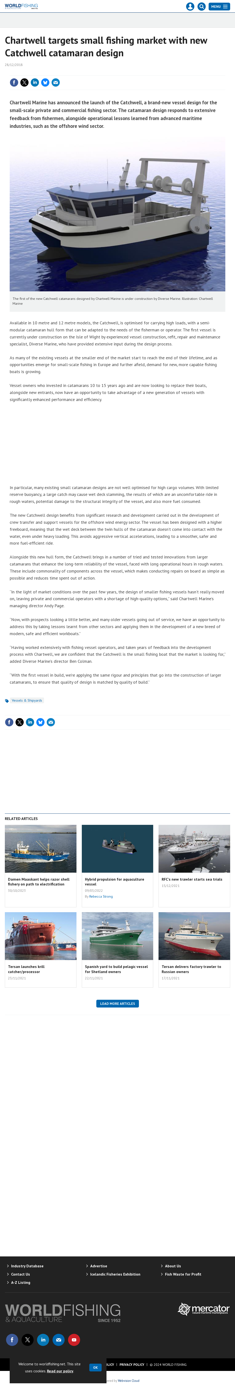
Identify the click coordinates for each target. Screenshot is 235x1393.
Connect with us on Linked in (43, 1340)
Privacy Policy (132, 1364)
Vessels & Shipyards (27, 700)
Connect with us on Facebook (12, 1340)
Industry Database (27, 1265)
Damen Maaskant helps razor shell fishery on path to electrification (38, 881)
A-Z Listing (20, 1282)
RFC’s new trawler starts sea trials (192, 879)
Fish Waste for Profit (183, 1274)
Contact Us (20, 1274)
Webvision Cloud (128, 1381)
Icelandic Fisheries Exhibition (115, 1274)
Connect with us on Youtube (74, 1340)
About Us (173, 1265)
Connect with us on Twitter (27, 1340)
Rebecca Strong (101, 896)
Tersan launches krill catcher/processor (26, 969)
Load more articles (117, 1003)
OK (95, 1367)
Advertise (98, 1265)
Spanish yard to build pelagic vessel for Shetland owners (116, 969)
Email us (58, 1340)
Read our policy (60, 1370)
